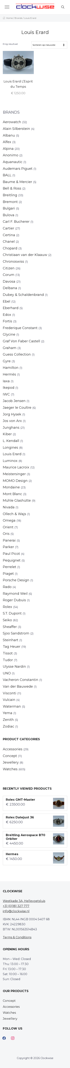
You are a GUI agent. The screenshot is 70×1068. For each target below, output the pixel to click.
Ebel (6, 301)
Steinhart (10, 640)
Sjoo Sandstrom (16, 633)
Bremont (10, 202)
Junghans (11, 428)
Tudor (8, 660)
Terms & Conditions (17, 937)
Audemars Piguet (17, 169)
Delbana (10, 288)
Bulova (8, 215)
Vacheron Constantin (20, 680)
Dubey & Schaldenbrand (23, 295)
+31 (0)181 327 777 (16, 906)
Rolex (7, 607)
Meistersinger (14, 474)
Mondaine (11, 487)
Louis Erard (12, 454)
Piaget (8, 574)
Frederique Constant (20, 328)
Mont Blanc (12, 494)
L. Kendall (11, 441)
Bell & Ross (12, 188)
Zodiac (8, 726)
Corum (8, 275)
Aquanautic (12, 162)
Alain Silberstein (16, 129)
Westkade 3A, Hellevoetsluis (24, 901)
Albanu (9, 135)
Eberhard (10, 308)
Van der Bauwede (18, 686)
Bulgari (9, 208)
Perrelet (9, 567)
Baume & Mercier (17, 182)
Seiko (7, 620)
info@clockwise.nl (16, 911)
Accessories (12, 749)
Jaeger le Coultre (17, 408)
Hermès (9, 374)
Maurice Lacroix (16, 467)
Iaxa (6, 381)
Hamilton (10, 368)
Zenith (8, 720)
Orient (8, 527)
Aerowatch (12, 122)
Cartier (8, 228)
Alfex (7, 142)
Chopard (10, 248)
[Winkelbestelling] (49, 45)
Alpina (8, 149)
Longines (10, 447)
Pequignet (12, 560)
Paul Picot (11, 554)
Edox (7, 315)
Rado (7, 587)
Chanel (9, 242)
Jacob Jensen (14, 401)
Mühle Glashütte (17, 500)
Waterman (12, 706)
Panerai (9, 540)
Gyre (7, 361)
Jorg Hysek (12, 414)
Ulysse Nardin (14, 666)
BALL (7, 175)
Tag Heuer (11, 647)
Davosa (9, 281)
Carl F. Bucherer (16, 222)
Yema (7, 713)
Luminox (10, 461)
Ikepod (8, 388)
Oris (6, 534)
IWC (6, 394)
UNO (7, 673)
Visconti (9, 693)
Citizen (9, 268)
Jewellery (11, 762)
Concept (10, 756)
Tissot (8, 653)
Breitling (10, 195)
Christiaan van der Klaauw (25, 255)
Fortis (7, 321)
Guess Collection (17, 354)
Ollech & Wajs (14, 514)
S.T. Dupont (12, 613)
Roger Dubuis (14, 600)
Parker (8, 547)
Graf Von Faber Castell (21, 341)
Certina (9, 235)
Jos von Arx (12, 421)
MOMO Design (15, 481)
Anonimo (10, 155)
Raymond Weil (15, 594)
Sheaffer (10, 627)
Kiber (7, 434)
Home (9, 18)
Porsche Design (16, 580)
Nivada (9, 507)
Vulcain (9, 700)
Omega (9, 520)
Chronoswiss (13, 261)
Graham (9, 348)
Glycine (9, 334)
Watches (10, 769)
